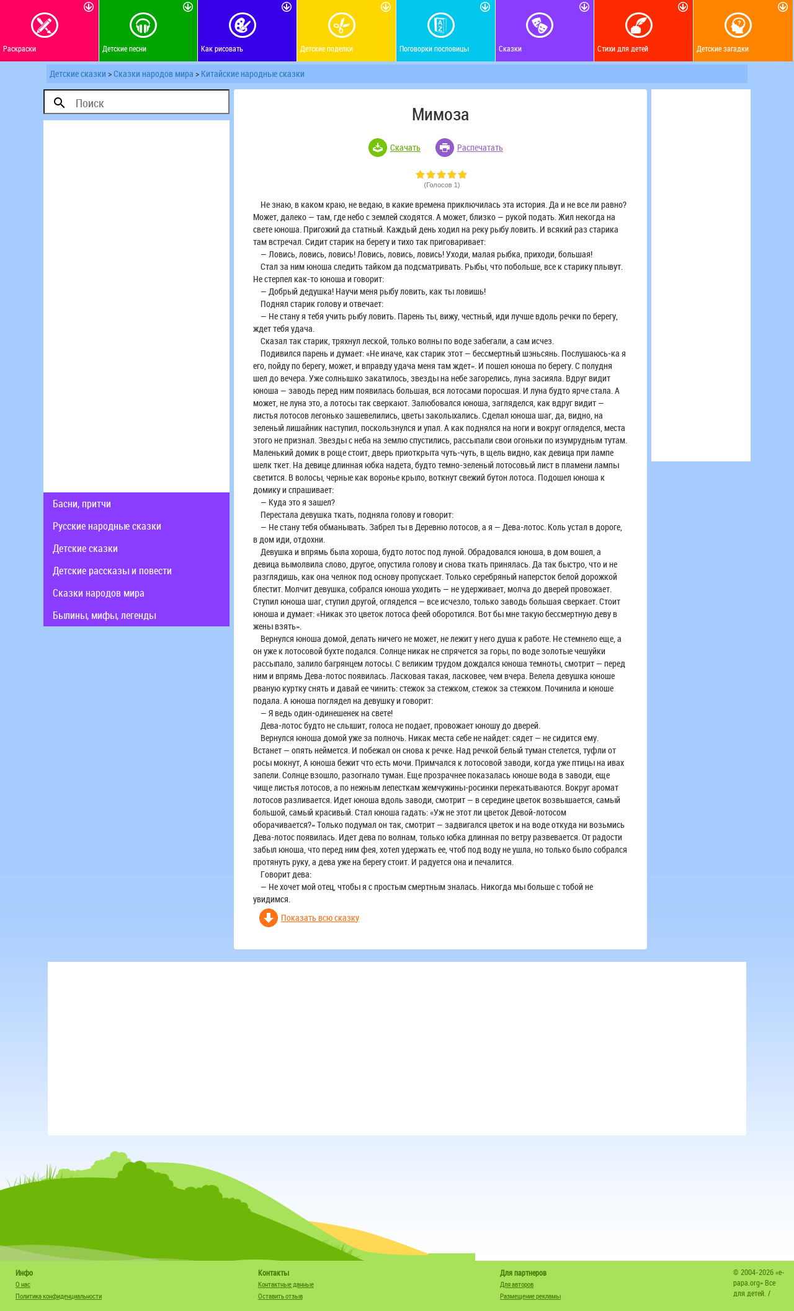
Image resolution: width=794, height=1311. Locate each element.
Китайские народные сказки (253, 73)
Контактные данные (286, 1284)
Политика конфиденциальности (59, 1295)
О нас (23, 1284)
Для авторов (516, 1284)
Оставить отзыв (280, 1295)
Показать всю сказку (320, 917)
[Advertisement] (136, 306)
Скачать (405, 147)
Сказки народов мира (154, 73)
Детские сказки (78, 73)
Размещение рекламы (530, 1295)
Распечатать (480, 147)
